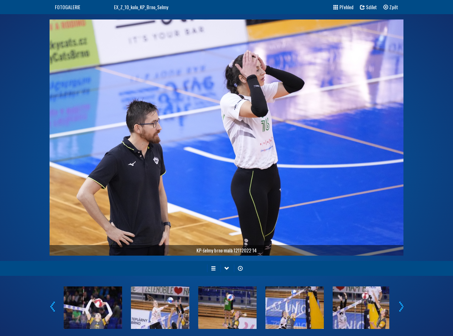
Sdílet (368, 7)
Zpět (390, 7)
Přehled (343, 7)
